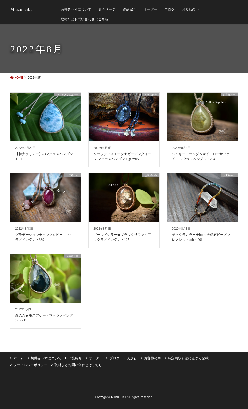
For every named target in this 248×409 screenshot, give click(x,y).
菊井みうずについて (46, 358)
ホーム (19, 358)
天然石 (132, 358)
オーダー (95, 358)
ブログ (114, 358)
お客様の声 (152, 358)
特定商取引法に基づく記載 (188, 358)
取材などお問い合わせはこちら (78, 365)
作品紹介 (75, 358)
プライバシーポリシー (30, 365)
